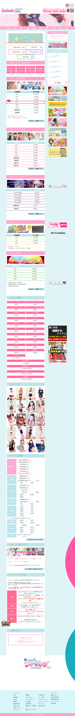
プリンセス (26, 57)
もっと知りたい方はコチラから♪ (33, 569)
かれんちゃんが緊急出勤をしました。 (56, 71)
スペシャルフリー (34, 52)
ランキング (16, 710)
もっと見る (57, 82)
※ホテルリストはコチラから (35, 539)
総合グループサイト (31, 709)
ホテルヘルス (16, 47)
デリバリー (34, 47)
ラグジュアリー (17, 52)
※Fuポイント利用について (36, 121)
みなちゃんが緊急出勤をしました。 (56, 76)
